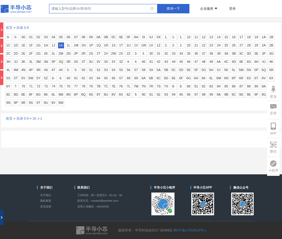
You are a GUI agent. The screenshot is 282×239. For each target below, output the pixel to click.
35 (189, 53)
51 (91, 70)
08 (83, 37)
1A (264, 37)
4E (241, 61)
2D (16, 53)
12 (204, 37)
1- (173, 37)
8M (61, 94)
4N (23, 70)
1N (83, 45)
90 (143, 94)
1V (136, 45)
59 (151, 70)
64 (98, 78)
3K (23, 61)
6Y (8, 86)
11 (196, 37)
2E (23, 53)
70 (23, 86)
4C (226, 61)
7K (121, 86)
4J (264, 61)
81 (196, 86)
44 (173, 61)
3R (68, 61)
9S (31, 102)
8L (53, 94)
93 (166, 94)
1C (8, 45)
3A (226, 53)
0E (121, 37)
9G (264, 94)
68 (128, 78)
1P (91, 45)
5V (23, 78)
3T (84, 61)
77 (76, 86)
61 (76, 78)
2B (271, 45)
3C (241, 53)
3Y (113, 61)
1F (31, 45)
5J (218, 70)
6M (219, 78)
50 (83, 70)
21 (196, 45)
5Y (38, 78)
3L (31, 61)
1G (38, 45)
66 (113, 78)
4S (46, 70)
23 (211, 45)
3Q (61, 61)
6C (159, 78)
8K (46, 94)
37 (204, 53)
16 (234, 37)
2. (181, 45)
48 (204, 61)
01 (31, 37)
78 (83, 86)
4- (128, 61)
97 (196, 94)
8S (91, 94)
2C (8, 53)
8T (98, 94)
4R (38, 70)
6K (204, 78)
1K (61, 45)
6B (151, 78)
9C (234, 94)
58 (143, 70)
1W (143, 45)
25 (226, 45)
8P (76, 94)
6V (264, 78)
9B (226, 94)
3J (15, 61)
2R (83, 53)
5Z (46, 78)
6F (181, 78)
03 (46, 37)
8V (113, 94)
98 (204, 94)
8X (121, 94)
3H (8, 61)
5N (249, 70)
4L (8, 70)
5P (256, 70)
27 (241, 45)
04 (53, 37)
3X (106, 61)
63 (91, 78)
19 (256, 37)
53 (106, 70)
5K (226, 70)
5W (30, 78)
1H (46, 45)
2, (166, 45)
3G (271, 53)
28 (249, 45)
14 (218, 37)
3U (91, 61)
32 (166, 53)
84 (218, 86)
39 (218, 53)
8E (23, 94)
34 (181, 53)
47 (196, 61)
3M (38, 61)
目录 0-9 (22, 27)
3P (53, 61)
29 (256, 45)
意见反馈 (45, 206)
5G (204, 70)
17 (241, 37)
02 (38, 37)
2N (68, 53)
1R (106, 45)
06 (68, 37)
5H (211, 70)
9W (60, 102)
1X (151, 45)
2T (98, 53)
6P (234, 78)
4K (271, 61)
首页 (9, 27)
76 (68, 86)
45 (181, 61)
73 (46, 86)
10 (189, 37)
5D (181, 70)
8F (31, 94)
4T (53, 70)
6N (226, 78)
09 (91, 37)
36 (196, 53)
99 (211, 94)
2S (91, 53)
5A (158, 70)
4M (16, 70)
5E (189, 70)
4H (256, 61)
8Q (83, 94)
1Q (98, 45)
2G (38, 53)
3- (136, 53)
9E (249, 94)
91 (151, 94)
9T (39, 102)
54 (113, 70)
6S (249, 78)
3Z (121, 61)
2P (76, 53)
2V (106, 53)
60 (68, 78)
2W (113, 53)
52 (98, 70)
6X (271, 78)
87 (241, 86)
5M (241, 70)
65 (106, 78)
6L (211, 78)
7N (144, 86)
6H (196, 78)
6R (241, 78)
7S (158, 86)
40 (143, 61)
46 (189, 61)
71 (31, 86)
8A (264, 86)
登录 (232, 8)
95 (181, 94)
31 (158, 53)
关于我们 (45, 195)
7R (151, 86)
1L (68, 45)
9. (136, 94)
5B (166, 70)
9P (16, 102)
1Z (159, 45)
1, (166, 37)
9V (53, 102)
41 (151, 61)
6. (61, 78)
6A (144, 78)
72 (38, 86)
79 (91, 86)
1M (76, 45)
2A (264, 45)
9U (46, 102)
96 (189, 94)
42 (158, 61)
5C (173, 70)
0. (16, 37)
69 (136, 78)
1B (271, 37)
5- (68, 70)
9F (256, 94)
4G (249, 61)
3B (234, 53)
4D (234, 61)
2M (61, 53)
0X (158, 37)
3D (249, 53)
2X (121, 53)
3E (256, 53)
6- (53, 78)
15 (226, 37)
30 (151, 53)
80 (189, 86)
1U (128, 45)
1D (16, 45)
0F (129, 37)
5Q (264, 70)
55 (121, 70)
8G (38, 94)
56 (128, 70)
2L (53, 53)
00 (23, 37)
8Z (129, 94)
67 (121, 78)
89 (256, 86)
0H (136, 37)
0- (8, 37)
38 (211, 53)
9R (23, 102)
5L (234, 70)
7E (113, 86)
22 (204, 45)
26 (234, 45)
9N (8, 102)
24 (218, 45)
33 (173, 53)
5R (271, 70)
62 (83, 78)
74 (53, 86)
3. (143, 53)
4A (219, 61)
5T (16, 78)
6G (188, 78)
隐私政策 (45, 200)
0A (98, 37)
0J (151, 37)
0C (113, 37)
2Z (129, 53)
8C (8, 94)
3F (264, 53)
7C (106, 86)
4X (61, 70)
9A (219, 94)
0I (143, 37)
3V (98, 61)
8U (106, 94)
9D (241, 94)
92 (158, 94)
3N (46, 61)
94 (173, 94)
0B (106, 37)
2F (31, 53)
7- (15, 86)
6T (256, 78)
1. (181, 37)
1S (113, 45)
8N (68, 94)
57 (136, 70)
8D (16, 94)
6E (174, 78)
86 (234, 86)
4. (136, 61)
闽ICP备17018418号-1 (189, 230)
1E (23, 45)
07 (76, 37)
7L (128, 86)
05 (61, 37)
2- (173, 45)
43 (166, 61)
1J (53, 45)
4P (31, 70)
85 (226, 86)
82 (204, 86)
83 (211, 86)
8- (173, 86)
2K (46, 53)
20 (189, 45)
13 (211, 37)
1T (121, 45)
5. (76, 70)
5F (196, 70)
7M (136, 86)
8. (181, 86)
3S (76, 61)
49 (211, 61)
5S (8, 78)
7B (98, 86)
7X (166, 86)
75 (61, 86)
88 (249, 86)
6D (166, 78)
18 (249, 37)
